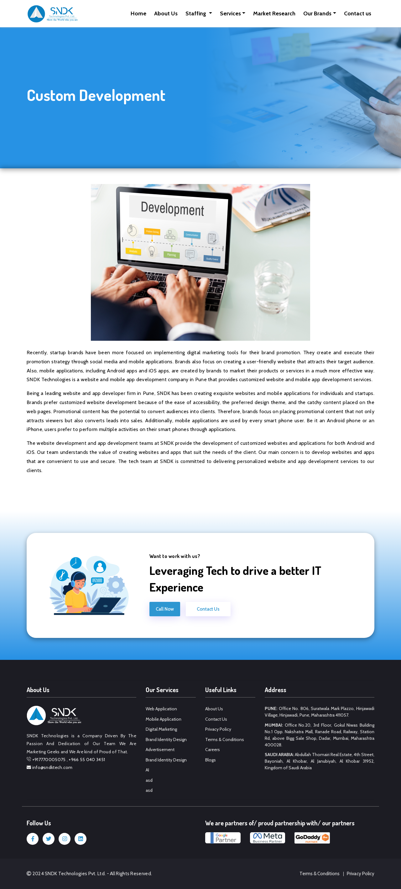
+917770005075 (49, 759)
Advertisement (160, 749)
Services (230, 13)
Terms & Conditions (224, 739)
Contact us (357, 13)
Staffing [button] (196, 13)
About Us (166, 13)
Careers (212, 749)
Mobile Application (163, 719)
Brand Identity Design (166, 739)
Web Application (161, 709)
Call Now (165, 609)
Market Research (274, 13)
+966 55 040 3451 (87, 759)
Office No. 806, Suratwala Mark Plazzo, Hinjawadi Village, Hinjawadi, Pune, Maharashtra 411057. (319, 712)
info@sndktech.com (52, 767)
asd (149, 780)
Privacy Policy (218, 729)
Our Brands (317, 13)
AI (147, 770)
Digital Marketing (161, 729)
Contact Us (208, 609)
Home (138, 13)
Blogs (210, 760)
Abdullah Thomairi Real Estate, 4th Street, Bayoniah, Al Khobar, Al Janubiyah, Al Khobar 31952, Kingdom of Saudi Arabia (319, 761)
